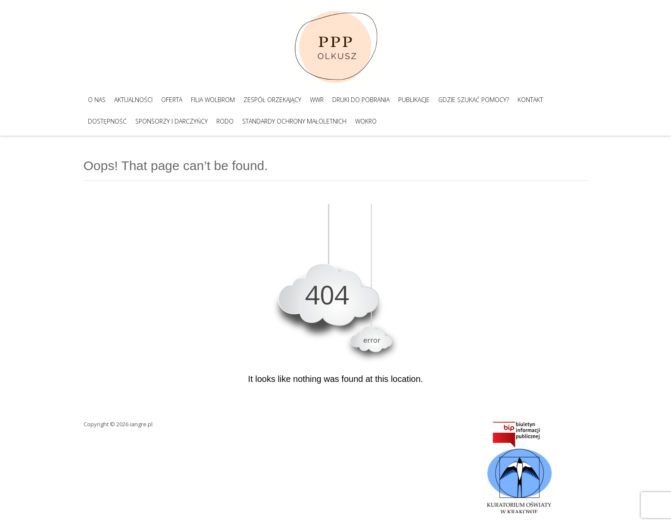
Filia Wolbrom (213, 100)
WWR (317, 100)
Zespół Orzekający (272, 100)
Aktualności (133, 100)
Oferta (171, 100)
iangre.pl (141, 424)
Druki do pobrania (361, 100)
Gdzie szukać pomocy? (473, 100)
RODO (225, 121)
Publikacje (414, 100)
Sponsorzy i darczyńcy (171, 121)
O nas (97, 100)
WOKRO (366, 121)
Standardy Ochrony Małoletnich (294, 121)
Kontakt (530, 100)
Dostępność (107, 121)
